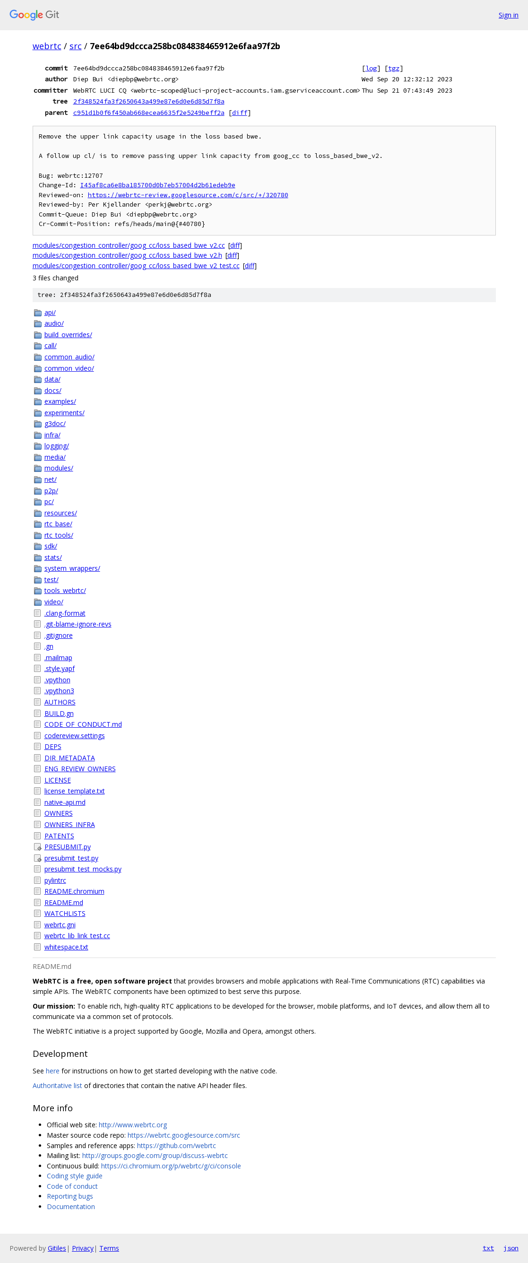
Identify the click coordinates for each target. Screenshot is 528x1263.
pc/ (49, 501)
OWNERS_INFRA (69, 824)
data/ (52, 379)
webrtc (47, 46)
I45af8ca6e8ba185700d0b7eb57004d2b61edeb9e (157, 185)
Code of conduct (72, 1186)
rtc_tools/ (58, 535)
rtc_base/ (58, 523)
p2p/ (51, 490)
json (511, 1248)
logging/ (56, 445)
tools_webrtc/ (65, 590)
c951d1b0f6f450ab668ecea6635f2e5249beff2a (149, 112)
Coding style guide (75, 1175)
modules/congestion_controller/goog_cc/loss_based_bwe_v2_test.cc (136, 265)
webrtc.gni (60, 924)
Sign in (509, 14)
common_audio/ (69, 356)
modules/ (58, 467)
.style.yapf (59, 668)
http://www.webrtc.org (133, 1124)
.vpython (57, 679)
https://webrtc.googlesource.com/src (184, 1135)
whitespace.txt (66, 946)
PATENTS (59, 835)
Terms (109, 1248)
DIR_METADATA (69, 757)
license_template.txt (74, 790)
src (75, 46)
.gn (48, 646)
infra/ (52, 434)
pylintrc (55, 880)
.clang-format (65, 613)
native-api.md (65, 802)
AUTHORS (60, 701)
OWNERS (58, 813)
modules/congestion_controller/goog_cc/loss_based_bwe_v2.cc (129, 245)
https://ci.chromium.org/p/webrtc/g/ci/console (171, 1165)
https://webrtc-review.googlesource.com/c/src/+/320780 (188, 195)
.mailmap (58, 657)
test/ (51, 579)
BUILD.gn (59, 713)
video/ (53, 601)
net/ (50, 479)
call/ (50, 345)
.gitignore (58, 635)
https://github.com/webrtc (176, 1145)
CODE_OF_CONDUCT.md (83, 724)
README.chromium (74, 891)
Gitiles (57, 1248)
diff (239, 112)
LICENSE (57, 779)
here (53, 1070)
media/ (55, 457)
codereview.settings (74, 735)
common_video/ (69, 368)
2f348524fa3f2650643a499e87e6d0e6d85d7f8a (149, 101)
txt (488, 1248)
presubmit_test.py (71, 858)
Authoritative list (57, 1085)
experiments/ (64, 412)
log (371, 68)
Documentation (71, 1206)
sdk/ (50, 545)
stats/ (53, 557)
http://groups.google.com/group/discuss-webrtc (155, 1155)
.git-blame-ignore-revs (78, 623)
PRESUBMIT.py (67, 846)
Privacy (83, 1248)
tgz (393, 68)
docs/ (52, 390)
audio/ (54, 323)
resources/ (60, 512)
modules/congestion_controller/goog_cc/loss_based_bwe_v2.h (127, 255)
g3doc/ (55, 423)
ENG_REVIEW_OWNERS (80, 768)
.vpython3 (59, 690)
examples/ (60, 401)
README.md (63, 902)
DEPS (52, 746)
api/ (50, 312)
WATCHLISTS (65, 913)
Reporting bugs (70, 1196)
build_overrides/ (68, 334)
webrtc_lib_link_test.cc (77, 935)
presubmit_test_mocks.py (82, 868)
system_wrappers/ (72, 568)
